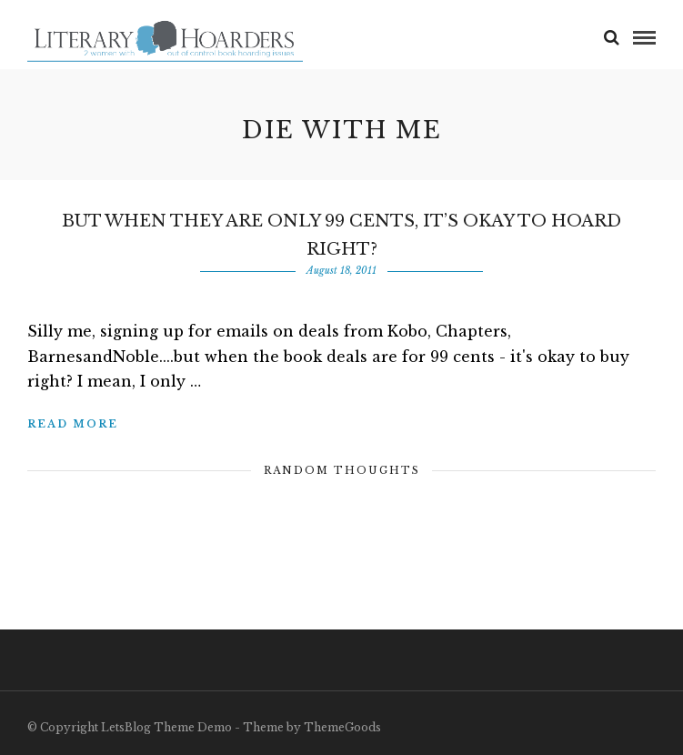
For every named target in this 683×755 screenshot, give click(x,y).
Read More (72, 424)
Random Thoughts (342, 470)
